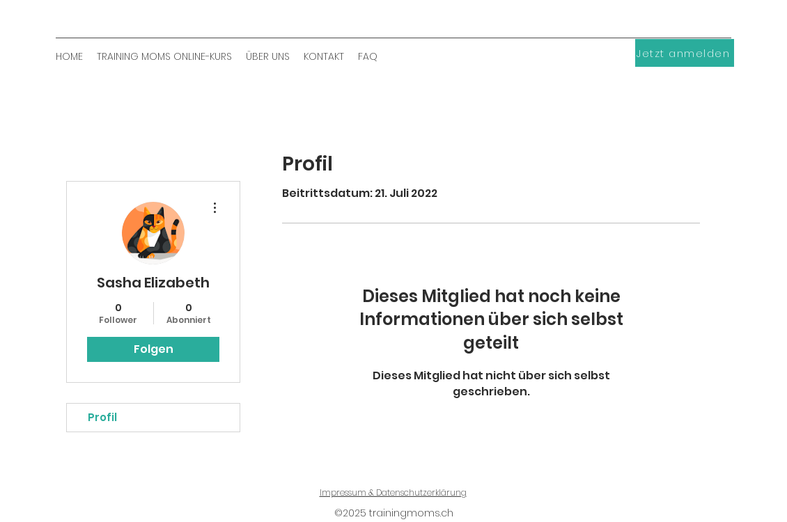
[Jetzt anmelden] (684, 53)
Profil (102, 417)
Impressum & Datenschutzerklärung (393, 492)
